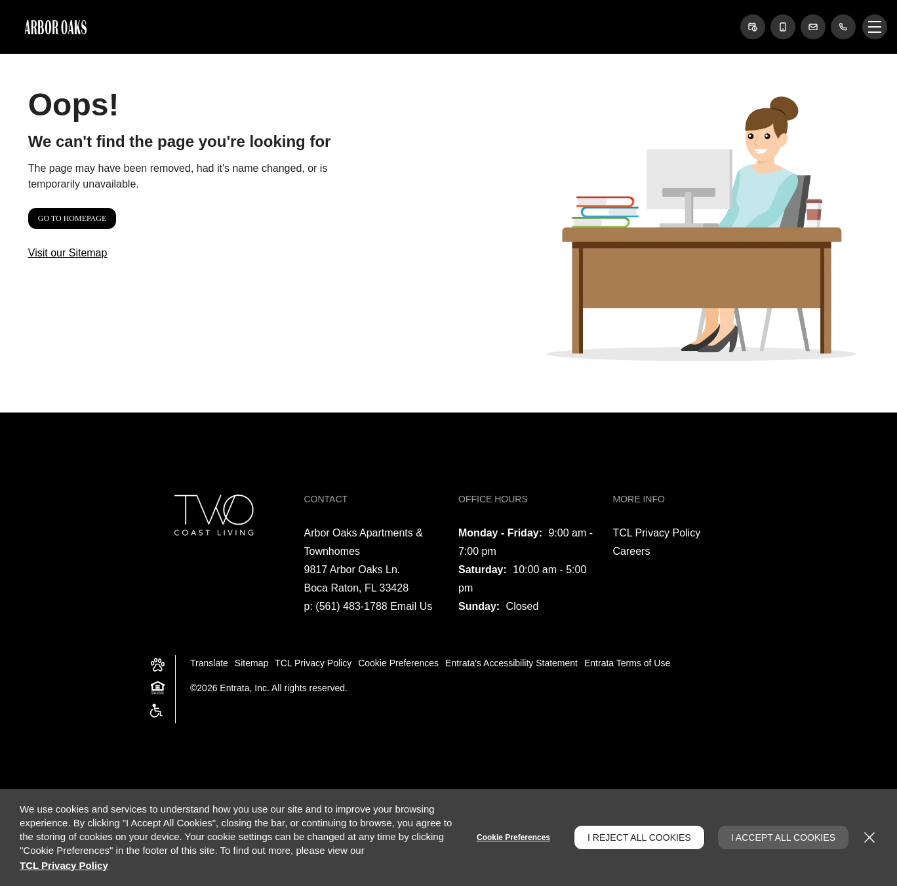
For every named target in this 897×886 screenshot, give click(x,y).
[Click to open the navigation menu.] (874, 26)
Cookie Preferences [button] (398, 663)
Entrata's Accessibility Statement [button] (511, 663)
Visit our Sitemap (68, 252)
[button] (752, 26)
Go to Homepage (72, 218)
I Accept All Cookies (783, 837)
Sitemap (251, 663)
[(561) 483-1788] (843, 26)
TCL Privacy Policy (657, 532)
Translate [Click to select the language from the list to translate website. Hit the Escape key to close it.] (209, 663)
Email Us (411, 606)
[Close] (869, 837)
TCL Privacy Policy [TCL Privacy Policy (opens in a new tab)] (64, 865)
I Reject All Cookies (639, 837)
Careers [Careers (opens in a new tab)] (631, 551)
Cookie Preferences (513, 837)
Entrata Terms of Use (627, 663)
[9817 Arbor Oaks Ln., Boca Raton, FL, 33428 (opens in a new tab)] (356, 579)
